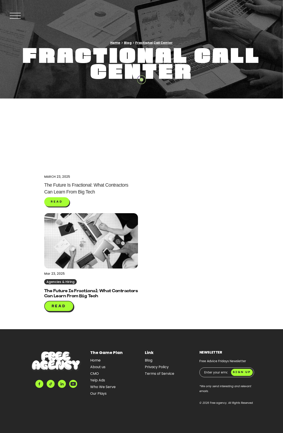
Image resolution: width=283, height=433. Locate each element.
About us (97, 366)
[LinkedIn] (62, 384)
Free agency (218, 403)
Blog (128, 43)
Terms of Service (159, 373)
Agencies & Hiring (60, 282)
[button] (56, 202)
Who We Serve (103, 386)
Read (59, 306)
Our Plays (98, 393)
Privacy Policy (157, 366)
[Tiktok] (51, 384)
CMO (94, 373)
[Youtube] (73, 384)
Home (115, 43)
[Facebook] (39, 384)
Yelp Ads (97, 380)
